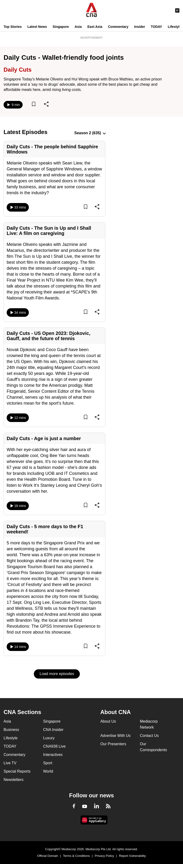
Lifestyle (174, 27)
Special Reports (17, 771)
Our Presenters (113, 744)
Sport (47, 763)
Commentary (118, 27)
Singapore (61, 27)
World (48, 771)
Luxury (49, 738)
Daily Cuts (17, 69)
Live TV (10, 763)
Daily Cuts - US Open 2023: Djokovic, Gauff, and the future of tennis (48, 336)
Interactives (53, 755)
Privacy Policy (104, 856)
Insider (139, 27)
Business (11, 730)
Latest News (37, 27)
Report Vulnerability (132, 856)
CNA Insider (53, 730)
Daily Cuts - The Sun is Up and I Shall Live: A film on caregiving (49, 230)
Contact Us (149, 736)
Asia (78, 27)
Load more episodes (57, 674)
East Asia (94, 27)
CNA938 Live (54, 746)
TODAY (156, 27)
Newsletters (14, 780)
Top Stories (13, 27)
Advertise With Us (115, 736)
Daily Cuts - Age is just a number (44, 438)
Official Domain (47, 856)
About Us (108, 721)
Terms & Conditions (76, 856)
